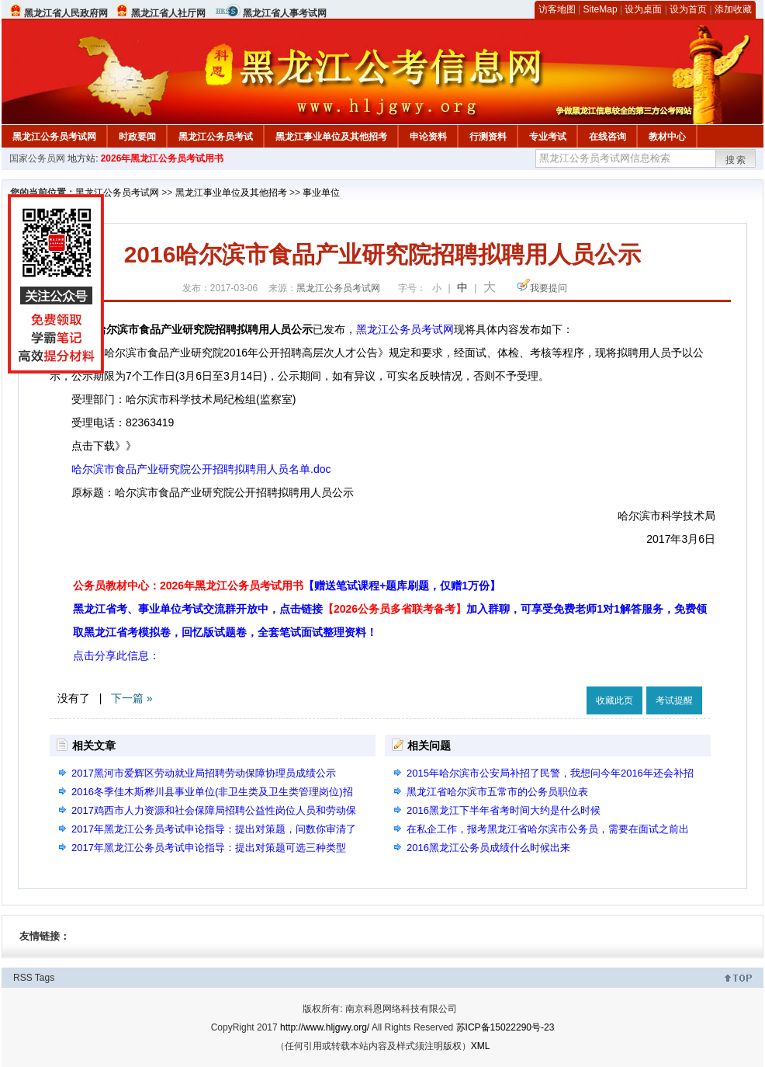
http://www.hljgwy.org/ (324, 1027)
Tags (44, 977)
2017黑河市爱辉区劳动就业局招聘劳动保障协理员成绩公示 (203, 773)
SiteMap (600, 9)
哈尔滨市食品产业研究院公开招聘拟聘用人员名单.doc (201, 469)
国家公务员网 (37, 158)
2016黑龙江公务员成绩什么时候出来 (488, 847)
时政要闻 (137, 136)
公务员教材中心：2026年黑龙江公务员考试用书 (286, 585)
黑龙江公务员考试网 (54, 136)
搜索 (736, 160)
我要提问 (548, 288)
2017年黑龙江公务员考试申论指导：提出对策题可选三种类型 (208, 847)
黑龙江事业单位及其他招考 (331, 136)
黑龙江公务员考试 (215, 136)
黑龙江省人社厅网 (168, 13)
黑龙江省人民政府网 (66, 13)
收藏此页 (614, 700)
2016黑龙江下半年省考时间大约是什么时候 (504, 810)
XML (480, 1046)
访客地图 (557, 9)
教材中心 (667, 136)
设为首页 (688, 9)
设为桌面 (643, 9)
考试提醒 (674, 700)
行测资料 (488, 136)
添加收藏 (733, 9)
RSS (23, 977)
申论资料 (428, 136)
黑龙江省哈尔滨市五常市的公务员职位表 (497, 792)
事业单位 (321, 192)
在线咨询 (607, 136)
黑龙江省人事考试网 (285, 13)
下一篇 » (132, 698)
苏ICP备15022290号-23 (505, 1027)
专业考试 (547, 136)
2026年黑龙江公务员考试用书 (162, 158)
